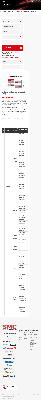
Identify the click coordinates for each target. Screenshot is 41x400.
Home (4, 11)
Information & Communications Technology (26, 11)
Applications (10, 11)
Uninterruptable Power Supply (8, 13)
